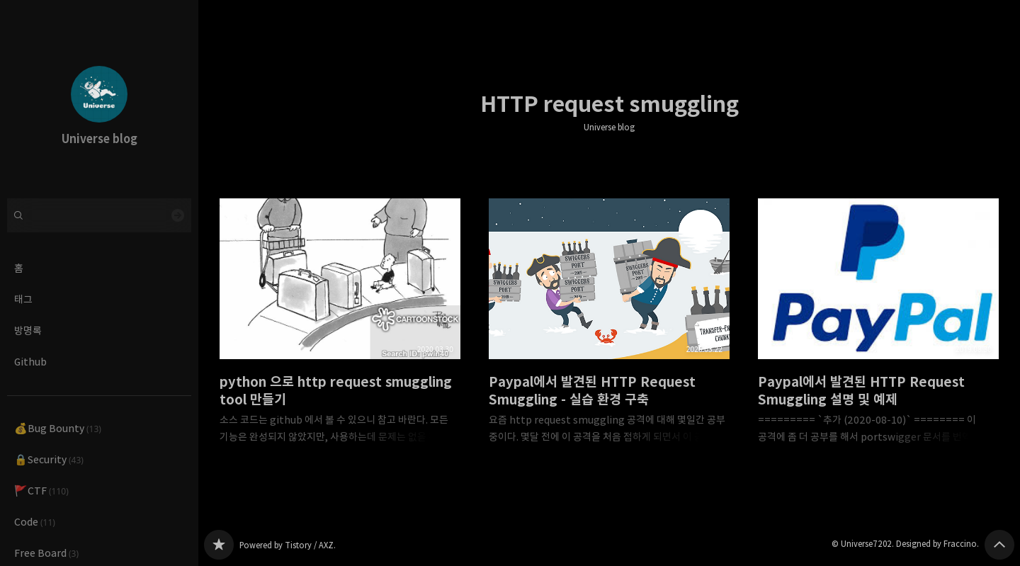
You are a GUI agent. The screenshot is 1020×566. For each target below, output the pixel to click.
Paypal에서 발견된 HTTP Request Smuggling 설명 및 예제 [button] (878, 332)
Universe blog (609, 127)
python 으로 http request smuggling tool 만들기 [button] (340, 332)
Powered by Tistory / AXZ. (287, 545)
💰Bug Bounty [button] (57, 428)
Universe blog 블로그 (219, 545)
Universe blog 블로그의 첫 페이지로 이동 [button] (99, 99)
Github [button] (30, 361)
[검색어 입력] (99, 215)
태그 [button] (23, 299)
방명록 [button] (28, 330)
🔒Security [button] (49, 459)
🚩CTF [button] (41, 490)
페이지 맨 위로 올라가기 (999, 545)
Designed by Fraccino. (937, 543)
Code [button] (34, 521)
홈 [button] (18, 268)
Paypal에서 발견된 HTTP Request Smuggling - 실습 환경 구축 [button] (609, 332)
